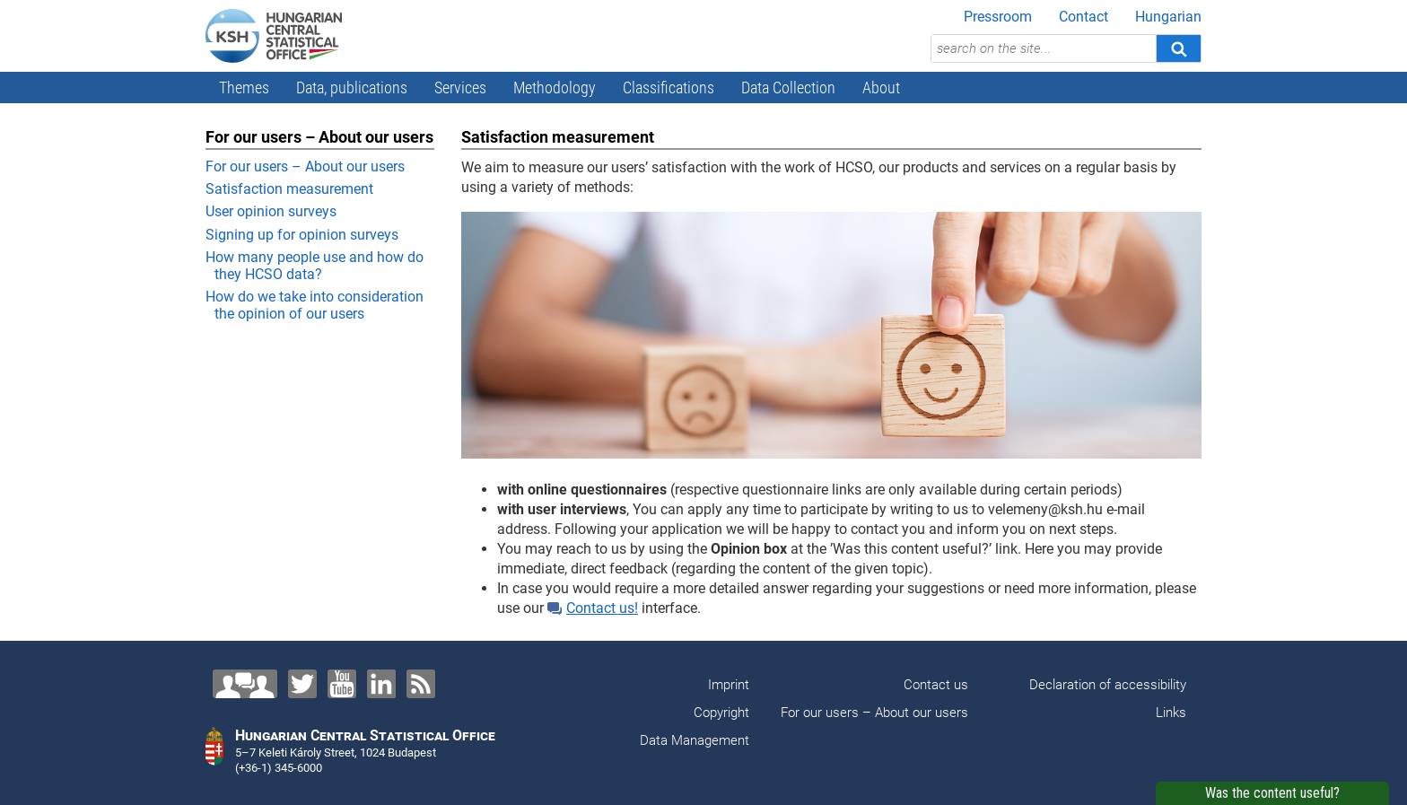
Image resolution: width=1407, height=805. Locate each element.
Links (1171, 712)
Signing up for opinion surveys (301, 234)
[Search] (1178, 48)
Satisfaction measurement (289, 188)
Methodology (554, 87)
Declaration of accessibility (1107, 685)
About (881, 87)
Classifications (668, 87)
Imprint (728, 685)
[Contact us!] (245, 683)
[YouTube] (342, 683)
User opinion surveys (270, 211)
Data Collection (788, 87)
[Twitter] (302, 683)
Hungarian (1168, 16)
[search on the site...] (1043, 48)
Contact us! (592, 608)
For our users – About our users (305, 166)
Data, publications (351, 87)
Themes (244, 87)
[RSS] (420, 683)
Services (460, 87)
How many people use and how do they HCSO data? (314, 266)
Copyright (721, 712)
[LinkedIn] (381, 683)
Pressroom (998, 16)
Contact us (936, 685)
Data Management (694, 740)
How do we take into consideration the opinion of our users (314, 305)
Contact (1083, 16)
